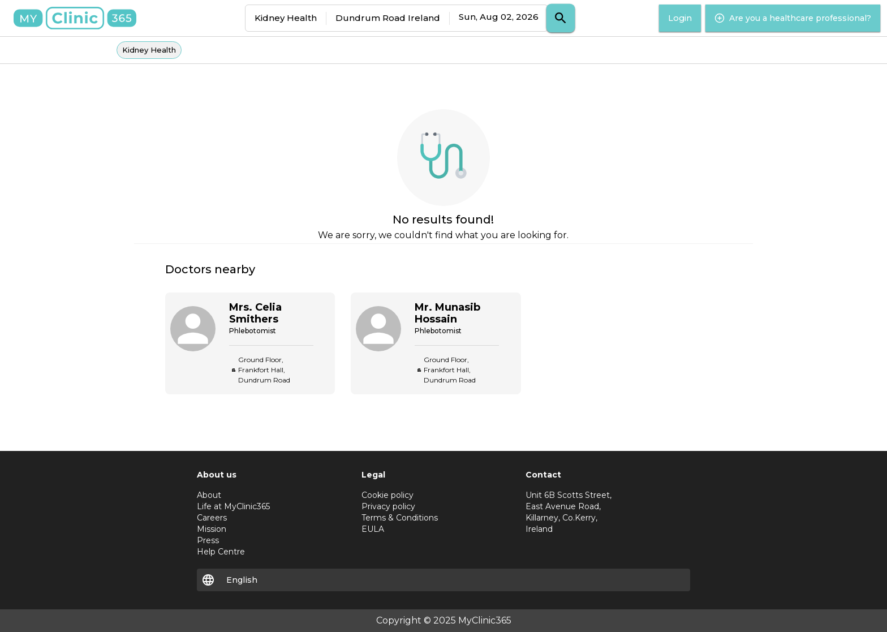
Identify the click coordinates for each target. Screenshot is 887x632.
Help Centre (221, 552)
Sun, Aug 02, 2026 (499, 16)
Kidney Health (286, 17)
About (209, 495)
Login (680, 18)
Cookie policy (387, 495)
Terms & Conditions (399, 518)
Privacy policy (388, 506)
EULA (372, 529)
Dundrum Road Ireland (387, 17)
